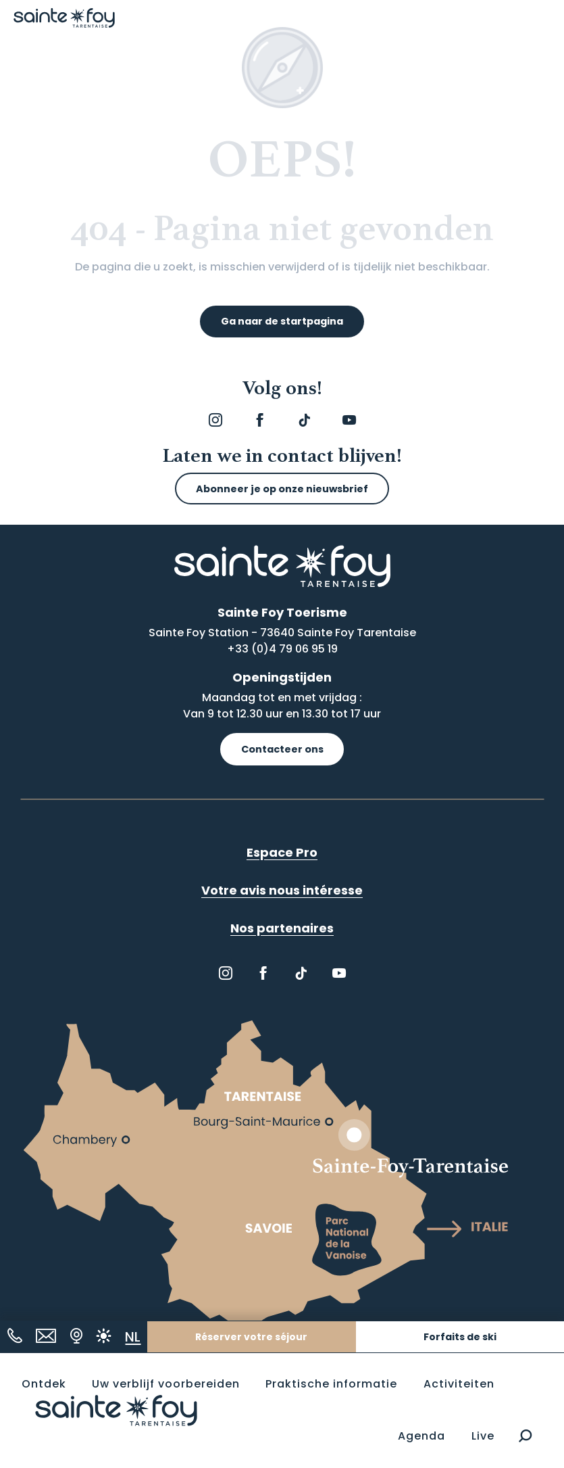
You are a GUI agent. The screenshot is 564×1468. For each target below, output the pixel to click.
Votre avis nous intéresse (282, 890)
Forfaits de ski (460, 1337)
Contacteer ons (282, 749)
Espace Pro (282, 852)
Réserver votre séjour (251, 1337)
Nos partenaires (282, 928)
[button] (525, 1436)
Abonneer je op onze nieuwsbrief (282, 489)
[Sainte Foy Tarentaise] (64, 18)
